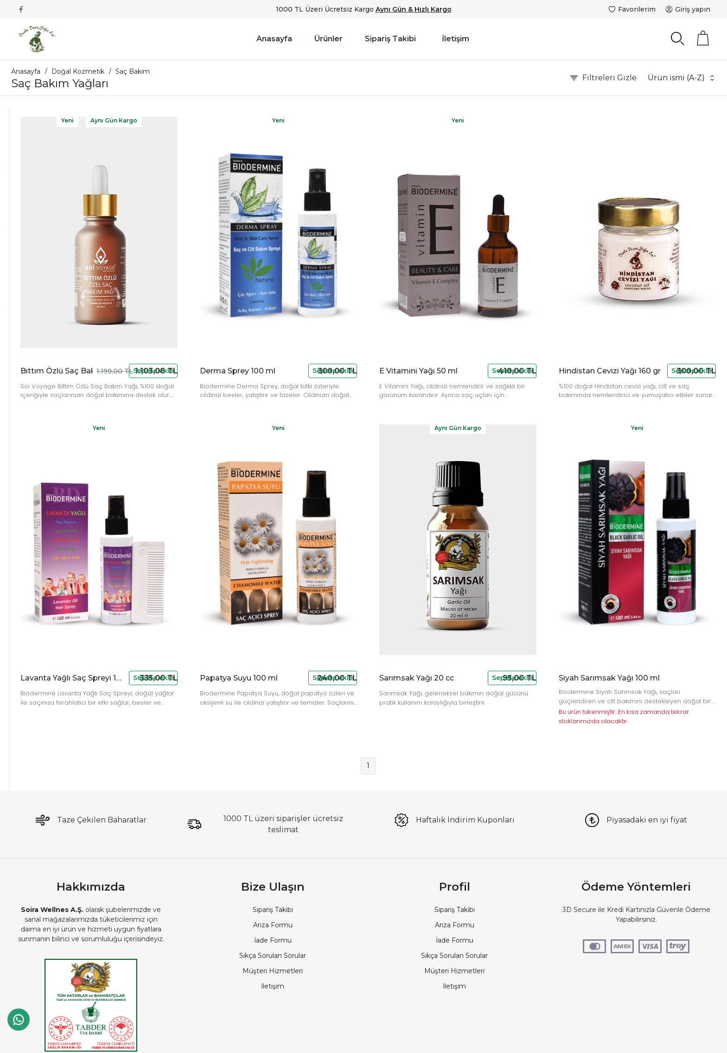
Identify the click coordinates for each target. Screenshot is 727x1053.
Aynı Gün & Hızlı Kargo (414, 9)
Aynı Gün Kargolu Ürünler (65, 405)
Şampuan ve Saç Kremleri (54, 139)
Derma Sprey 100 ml (327, 325)
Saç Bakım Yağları (40, 153)
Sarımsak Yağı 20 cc (477, 587)
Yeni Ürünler (43, 355)
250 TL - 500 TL (49, 283)
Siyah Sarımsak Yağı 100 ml (639, 587)
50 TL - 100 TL (47, 258)
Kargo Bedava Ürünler (60, 380)
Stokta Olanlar (47, 367)
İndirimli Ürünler (49, 342)
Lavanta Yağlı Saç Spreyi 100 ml (178, 587)
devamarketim (48, 212)
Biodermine (43, 199)
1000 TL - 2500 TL (53, 296)
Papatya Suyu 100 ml (327, 587)
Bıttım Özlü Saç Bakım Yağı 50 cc (178, 325)
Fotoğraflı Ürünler (52, 392)
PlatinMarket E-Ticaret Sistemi (335, 1037)
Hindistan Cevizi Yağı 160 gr (626, 325)
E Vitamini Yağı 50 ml (477, 325)
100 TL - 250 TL (48, 271)
